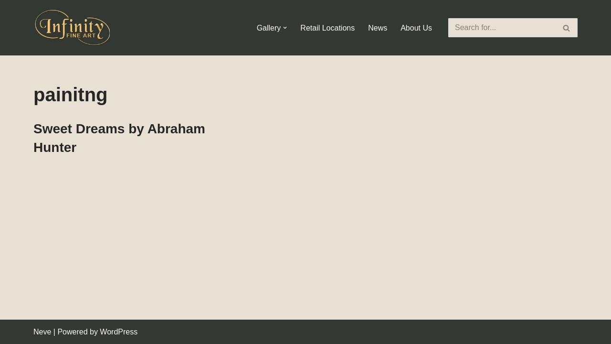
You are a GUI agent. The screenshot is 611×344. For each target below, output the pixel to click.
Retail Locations (327, 28)
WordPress (118, 332)
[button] (285, 28)
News (377, 28)
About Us (416, 28)
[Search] (502, 27)
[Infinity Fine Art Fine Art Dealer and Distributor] (74, 28)
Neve (42, 332)
